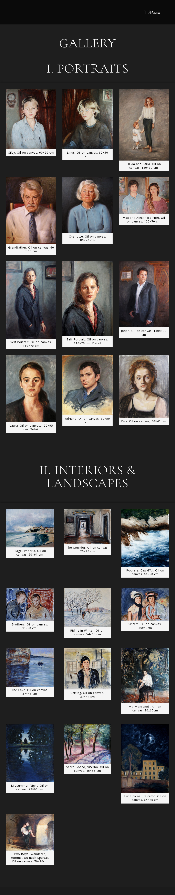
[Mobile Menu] (152, 12)
